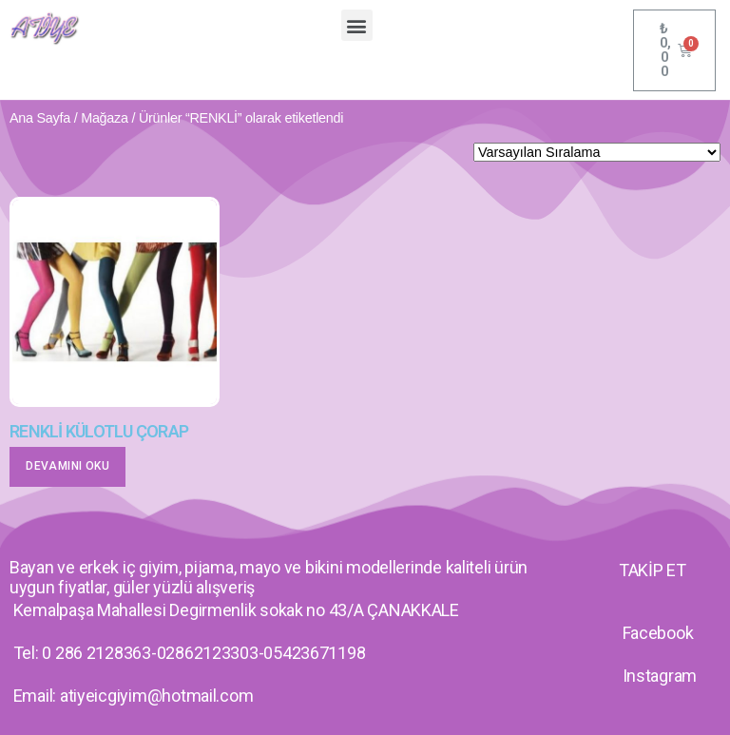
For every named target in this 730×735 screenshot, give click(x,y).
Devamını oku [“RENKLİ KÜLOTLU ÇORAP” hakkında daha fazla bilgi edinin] (67, 466)
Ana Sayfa (40, 118)
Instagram (660, 676)
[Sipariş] (596, 152)
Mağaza (104, 118)
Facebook (658, 633)
